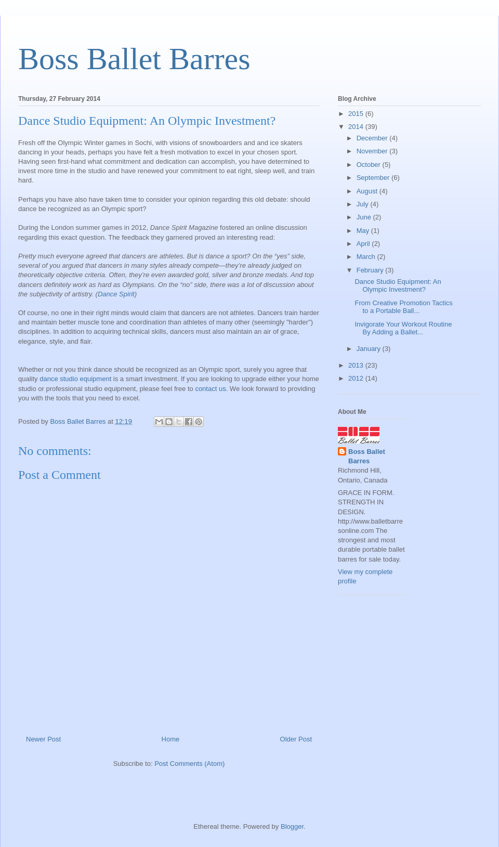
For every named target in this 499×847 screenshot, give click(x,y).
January (370, 349)
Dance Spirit (116, 294)
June (365, 217)
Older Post (296, 739)
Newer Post (43, 739)
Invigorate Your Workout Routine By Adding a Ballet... (403, 328)
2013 (356, 365)
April (364, 243)
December (373, 138)
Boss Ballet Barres (134, 59)
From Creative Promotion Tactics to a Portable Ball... (403, 307)
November (373, 151)
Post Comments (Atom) (189, 763)
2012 (356, 378)
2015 (356, 114)
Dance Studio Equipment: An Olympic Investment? (397, 286)
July (364, 204)
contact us (210, 389)
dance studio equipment (75, 379)
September (374, 177)
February (371, 270)
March (367, 256)
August (368, 191)
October (370, 164)
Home (171, 739)
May (364, 230)
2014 (356, 127)
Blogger (292, 826)
